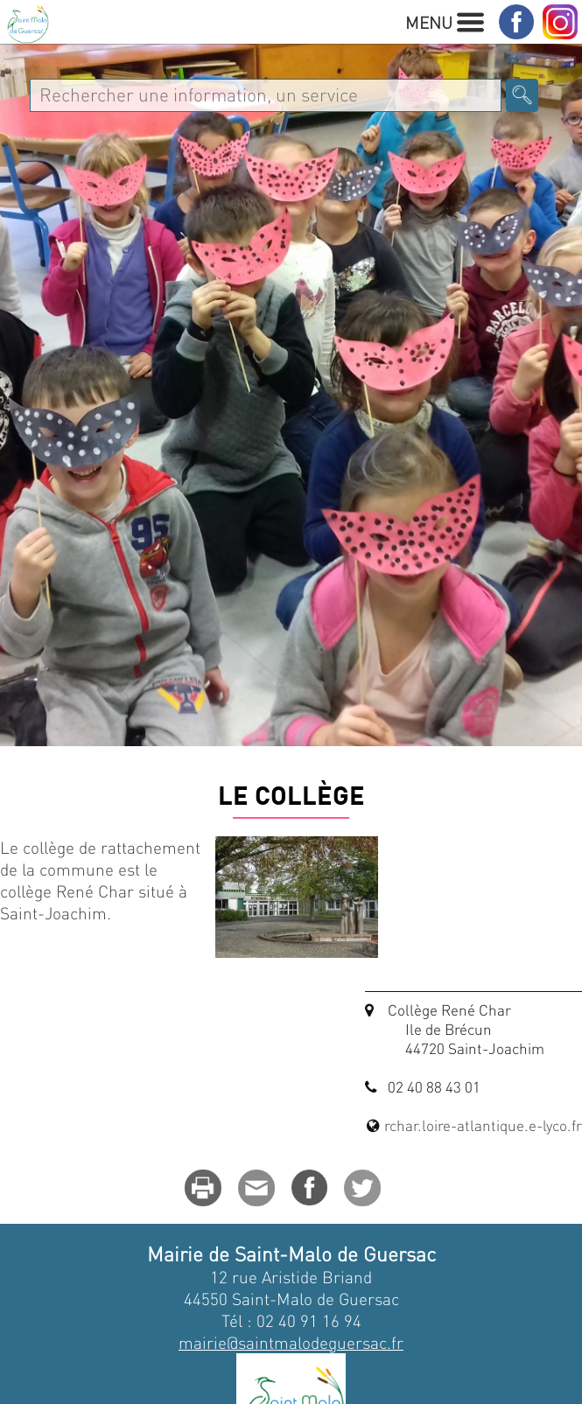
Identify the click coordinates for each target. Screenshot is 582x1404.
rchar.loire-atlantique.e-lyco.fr (483, 1125)
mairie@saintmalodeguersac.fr (291, 1342)
